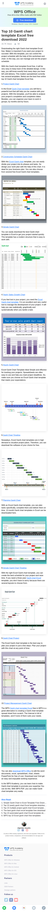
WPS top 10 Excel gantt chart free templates (21, 816)
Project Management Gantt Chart (18, 703)
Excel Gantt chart (16, 162)
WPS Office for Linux (10, 874)
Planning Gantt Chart (12, 500)
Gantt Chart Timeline (11, 435)
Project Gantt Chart (11, 84)
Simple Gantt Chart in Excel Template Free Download (24, 803)
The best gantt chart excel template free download (23, 810)
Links (6, 883)
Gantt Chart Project (11, 638)
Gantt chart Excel (34, 578)
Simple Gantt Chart (11, 227)
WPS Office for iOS (10, 870)
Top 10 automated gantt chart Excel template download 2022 (24, 813)
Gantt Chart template (20, 89)
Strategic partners (9, 890)
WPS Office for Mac (10, 863)
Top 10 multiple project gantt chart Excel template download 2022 (24, 808)
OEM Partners (8, 886)
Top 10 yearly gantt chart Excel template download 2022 (24, 805)
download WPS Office (22, 771)
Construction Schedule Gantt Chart (17, 157)
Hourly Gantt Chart (11, 365)
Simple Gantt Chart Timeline (15, 568)
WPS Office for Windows (12, 860)
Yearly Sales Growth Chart (14, 295)
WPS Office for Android (11, 867)
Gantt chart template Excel (21, 708)
